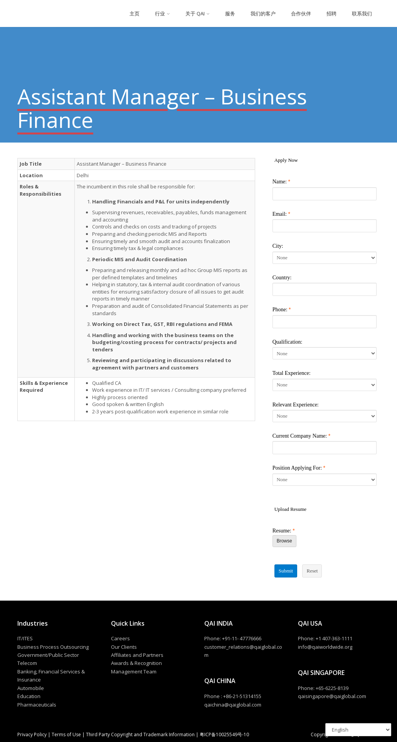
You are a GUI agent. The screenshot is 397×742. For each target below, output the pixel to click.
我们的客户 (263, 13)
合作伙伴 (301, 13)
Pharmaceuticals (36, 704)
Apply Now (286, 160)
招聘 (331, 13)
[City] (325, 258)
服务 (230, 13)
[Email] (325, 225)
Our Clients (124, 646)
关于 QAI (195, 13)
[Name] (325, 193)
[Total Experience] (325, 385)
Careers (120, 638)
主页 (135, 13)
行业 (160, 13)
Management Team (133, 671)
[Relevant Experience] (325, 416)
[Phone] (325, 321)
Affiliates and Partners (137, 654)
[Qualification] (325, 353)
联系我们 (362, 13)
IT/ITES (25, 638)
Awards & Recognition (136, 663)
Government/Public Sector (48, 654)
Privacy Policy (32, 734)
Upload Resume (290, 509)
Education (28, 696)
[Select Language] (358, 729)
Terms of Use (66, 734)
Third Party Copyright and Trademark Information (140, 734)
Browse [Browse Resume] (284, 541)
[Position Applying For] (325, 479)
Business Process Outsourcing (53, 646)
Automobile (30, 688)
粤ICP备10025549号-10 (224, 734)
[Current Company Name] (325, 447)
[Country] (325, 289)
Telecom (27, 663)
